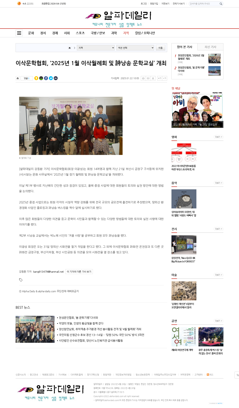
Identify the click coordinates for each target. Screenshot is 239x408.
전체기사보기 (179, 3)
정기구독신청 (93, 374)
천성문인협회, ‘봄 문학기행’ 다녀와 (78, 317)
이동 (160, 48)
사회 (67, 33)
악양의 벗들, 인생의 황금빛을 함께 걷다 (81, 323)
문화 (31, 33)
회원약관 (107, 374)
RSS (210, 374)
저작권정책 (185, 374)
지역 (126, 33)
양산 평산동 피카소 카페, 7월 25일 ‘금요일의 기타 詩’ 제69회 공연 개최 (198, 124)
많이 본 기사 (184, 47)
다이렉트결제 (77, 374)
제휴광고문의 (48, 374)
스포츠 (80, 33)
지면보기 (165, 3)
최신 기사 (210, 47)
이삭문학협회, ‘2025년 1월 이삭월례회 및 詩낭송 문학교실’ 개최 (91, 63)
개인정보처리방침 (123, 374)
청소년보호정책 (143, 374)
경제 (55, 33)
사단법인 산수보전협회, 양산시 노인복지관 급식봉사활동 (91, 340)
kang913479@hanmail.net (48, 271)
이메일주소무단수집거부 (165, 374)
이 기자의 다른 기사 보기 (79, 271)
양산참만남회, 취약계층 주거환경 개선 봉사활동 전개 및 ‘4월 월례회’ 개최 (100, 329)
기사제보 (62, 374)
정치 (43, 33)
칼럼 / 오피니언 (145, 33)
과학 (114, 33)
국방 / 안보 (98, 33)
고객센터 (198, 374)
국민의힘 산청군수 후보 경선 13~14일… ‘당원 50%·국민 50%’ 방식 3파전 (101, 335)
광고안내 (34, 374)
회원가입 (154, 3)
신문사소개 (21, 374)
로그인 (144, 3)
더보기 (217, 137)
